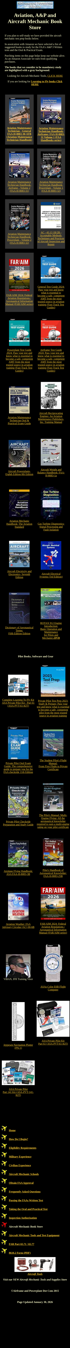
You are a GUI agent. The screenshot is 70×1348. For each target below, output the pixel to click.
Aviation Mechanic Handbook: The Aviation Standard (19, 524)
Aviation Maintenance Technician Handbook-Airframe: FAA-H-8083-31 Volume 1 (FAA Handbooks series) (51, 134)
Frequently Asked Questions (25, 1191)
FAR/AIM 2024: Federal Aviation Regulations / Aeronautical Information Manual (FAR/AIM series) (19, 299)
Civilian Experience (20, 1165)
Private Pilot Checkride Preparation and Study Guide (18, 823)
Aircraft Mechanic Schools (24, 1174)
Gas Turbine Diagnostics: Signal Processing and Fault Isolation (51, 526)
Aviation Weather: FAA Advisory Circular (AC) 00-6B (18, 925)
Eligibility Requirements (22, 1147)
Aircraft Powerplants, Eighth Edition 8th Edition (19, 473)
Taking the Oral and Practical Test (28, 1209)
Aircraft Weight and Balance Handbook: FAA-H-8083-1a (51, 472)
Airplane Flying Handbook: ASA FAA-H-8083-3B (18, 873)
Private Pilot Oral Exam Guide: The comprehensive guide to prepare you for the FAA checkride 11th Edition (18, 768)
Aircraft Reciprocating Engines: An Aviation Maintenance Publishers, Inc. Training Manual (51, 417)
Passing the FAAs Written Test (26, 1200)
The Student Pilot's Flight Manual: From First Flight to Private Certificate (53, 765)
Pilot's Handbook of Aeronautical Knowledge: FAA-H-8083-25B (53, 873)
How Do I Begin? (18, 1139)
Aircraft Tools (34, 1274)
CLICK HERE (55, 75)
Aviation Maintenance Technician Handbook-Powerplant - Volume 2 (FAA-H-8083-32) (19, 238)
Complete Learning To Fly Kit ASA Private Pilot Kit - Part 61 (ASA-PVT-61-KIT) (18, 702)
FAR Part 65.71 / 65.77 (21, 1244)
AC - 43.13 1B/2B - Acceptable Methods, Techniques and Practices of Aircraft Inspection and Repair (51, 238)
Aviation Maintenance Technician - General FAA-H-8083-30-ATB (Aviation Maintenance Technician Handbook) (19, 134)
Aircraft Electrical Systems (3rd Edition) (50, 575)
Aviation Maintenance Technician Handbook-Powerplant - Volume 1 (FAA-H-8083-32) (51, 186)
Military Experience (20, 1156)
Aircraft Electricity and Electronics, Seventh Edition (19, 574)
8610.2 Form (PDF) (20, 1252)
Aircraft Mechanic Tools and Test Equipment (34, 1235)
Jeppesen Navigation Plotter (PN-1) (18, 1046)
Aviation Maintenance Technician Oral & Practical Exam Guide (19, 420)
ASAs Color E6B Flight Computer (53, 988)
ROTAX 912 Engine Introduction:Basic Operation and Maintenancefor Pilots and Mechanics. (51, 630)
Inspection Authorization (23, 1217)
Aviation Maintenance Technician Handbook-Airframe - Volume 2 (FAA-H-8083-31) (19, 186)
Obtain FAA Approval (21, 1182)
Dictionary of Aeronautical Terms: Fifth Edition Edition (19, 630)
